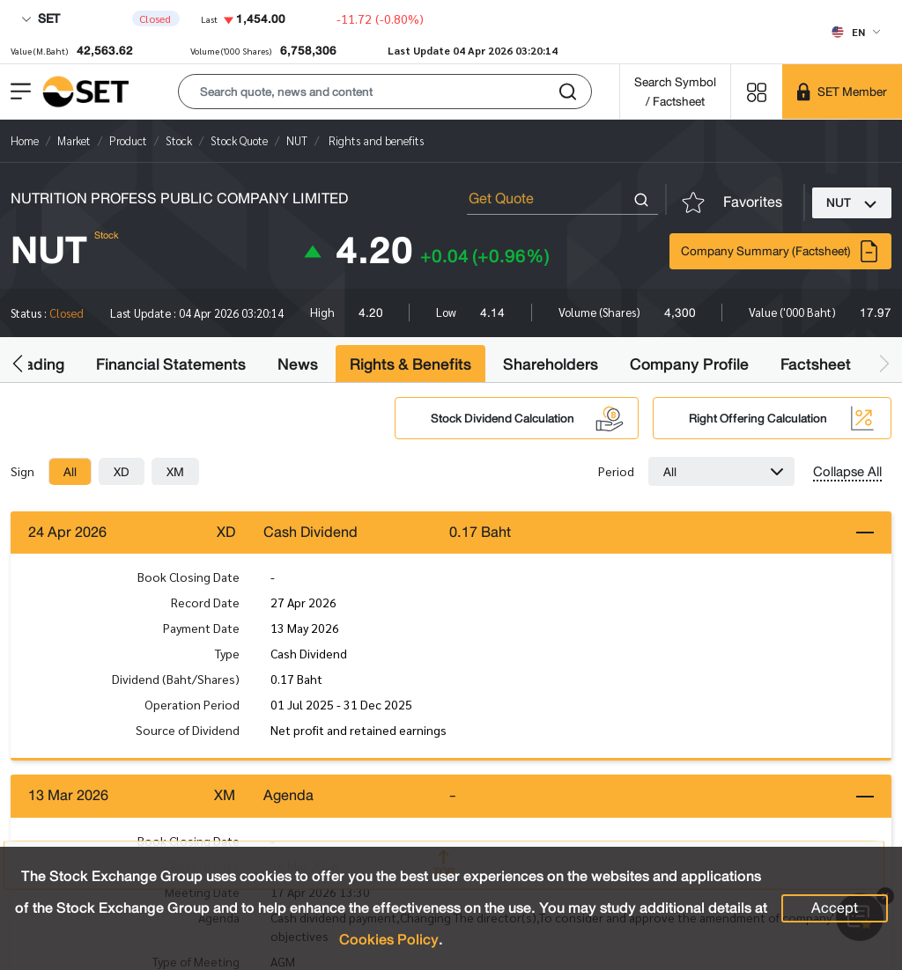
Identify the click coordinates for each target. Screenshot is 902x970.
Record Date (205, 602)
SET (40, 18)
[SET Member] (842, 91)
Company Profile (689, 364)
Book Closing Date (188, 576)
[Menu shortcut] (756, 91)
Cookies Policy (389, 939)
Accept (834, 908)
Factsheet (815, 364)
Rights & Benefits (410, 364)
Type (227, 653)
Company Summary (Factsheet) (780, 251)
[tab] (70, 472)
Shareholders (550, 364)
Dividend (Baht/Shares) (176, 679)
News (297, 364)
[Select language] (855, 31)
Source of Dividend (188, 730)
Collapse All (847, 471)
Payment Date (201, 628)
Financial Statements (171, 364)
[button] (385, 91)
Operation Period (192, 704)
